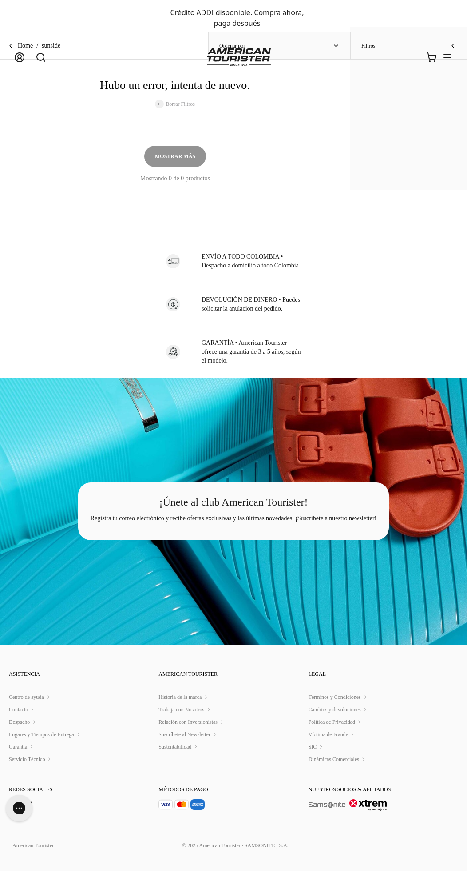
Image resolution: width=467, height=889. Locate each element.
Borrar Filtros (175, 104)
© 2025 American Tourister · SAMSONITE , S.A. (235, 863)
